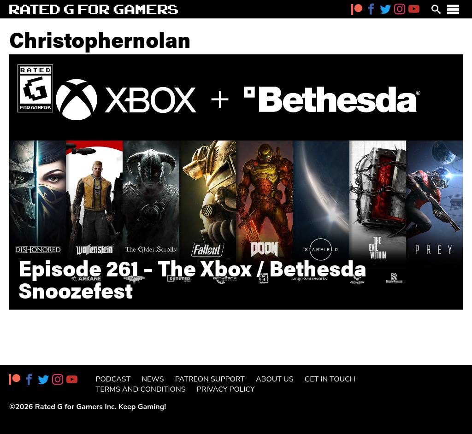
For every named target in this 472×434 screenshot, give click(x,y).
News (153, 379)
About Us (275, 379)
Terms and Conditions (141, 389)
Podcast (113, 379)
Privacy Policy (226, 389)
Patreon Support (210, 379)
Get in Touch (330, 379)
